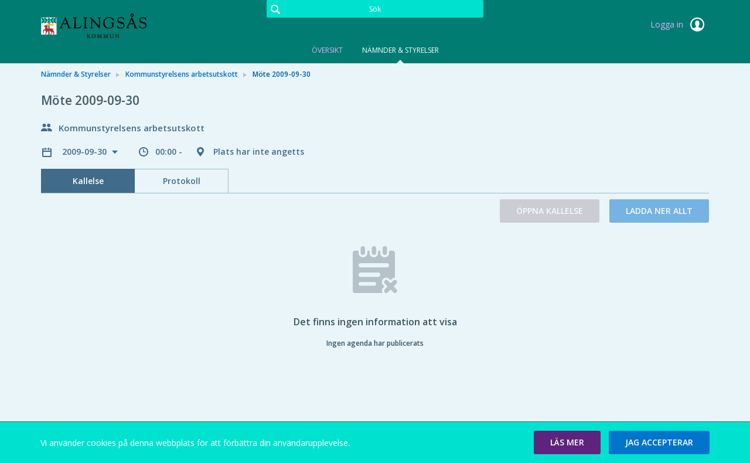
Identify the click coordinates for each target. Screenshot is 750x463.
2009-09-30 (85, 151)
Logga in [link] (679, 24)
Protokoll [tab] (181, 180)
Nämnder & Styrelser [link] (76, 74)
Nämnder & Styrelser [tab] (400, 50)
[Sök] (375, 9)
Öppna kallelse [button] (549, 210)
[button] (567, 442)
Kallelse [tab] (88, 180)
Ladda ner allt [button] (659, 210)
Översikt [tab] (327, 50)
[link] (99, 26)
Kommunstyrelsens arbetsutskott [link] (181, 74)
